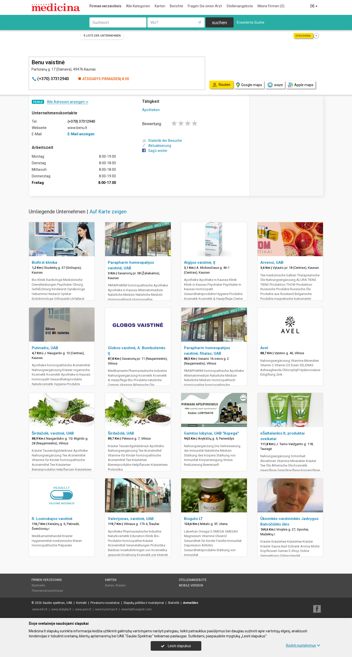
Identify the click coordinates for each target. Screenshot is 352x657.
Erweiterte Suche (250, 22)
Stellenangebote (240, 6)
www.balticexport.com (136, 609)
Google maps (249, 85)
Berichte (176, 6)
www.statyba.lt (61, 609)
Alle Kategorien (138, 6)
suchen (219, 22)
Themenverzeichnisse (47, 591)
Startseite (38, 585)
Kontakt (81, 603)
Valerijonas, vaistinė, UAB (131, 518)
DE (314, 6)
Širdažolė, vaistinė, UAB (53, 433)
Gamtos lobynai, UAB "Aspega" (211, 433)
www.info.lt (39, 609)
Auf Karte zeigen (107, 212)
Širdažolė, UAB (121, 433)
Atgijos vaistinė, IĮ (199, 262)
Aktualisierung (156, 146)
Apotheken (151, 110)
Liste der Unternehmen (102, 35)
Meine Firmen (271, 6)
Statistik (173, 603)
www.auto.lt (83, 609)
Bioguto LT (193, 518)
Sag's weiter (155, 151)
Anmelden (190, 603)
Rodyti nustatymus (303, 645)
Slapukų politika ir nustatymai (143, 603)
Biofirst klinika (44, 262)
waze (275, 85)
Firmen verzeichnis (105, 6)
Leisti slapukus (176, 646)
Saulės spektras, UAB (57, 603)
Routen (121, 585)
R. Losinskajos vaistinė (52, 518)
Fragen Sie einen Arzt (205, 6)
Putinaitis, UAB (45, 348)
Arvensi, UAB (271, 262)
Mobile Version (191, 585)
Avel (264, 348)
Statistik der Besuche (162, 141)
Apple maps (300, 85)
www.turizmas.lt (106, 609)
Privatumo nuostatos (105, 603)
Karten (160, 6)
